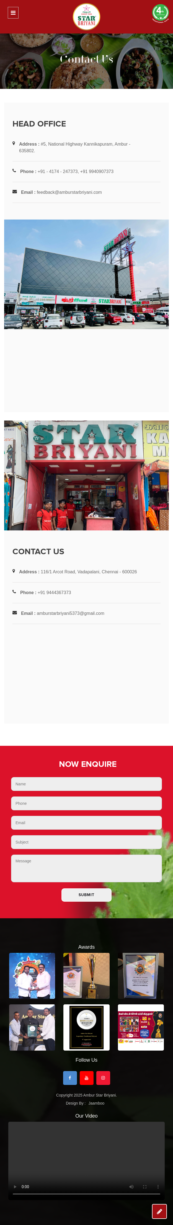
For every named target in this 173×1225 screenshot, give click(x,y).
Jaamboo (97, 1103)
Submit (86, 895)
